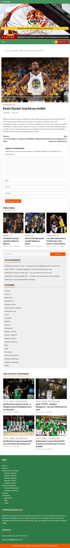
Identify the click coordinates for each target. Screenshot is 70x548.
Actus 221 (8, 294)
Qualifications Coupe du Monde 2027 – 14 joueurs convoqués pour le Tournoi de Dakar (32, 276)
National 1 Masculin (11, 335)
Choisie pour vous (7, 104)
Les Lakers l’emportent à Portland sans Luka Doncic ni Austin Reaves (56, 241)
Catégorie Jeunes (10, 304)
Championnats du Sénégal (13, 308)
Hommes (7, 325)
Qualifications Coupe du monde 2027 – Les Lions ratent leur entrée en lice (28, 273)
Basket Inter (8, 298)
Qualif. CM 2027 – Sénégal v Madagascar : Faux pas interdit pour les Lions (28, 269)
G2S (56, 546)
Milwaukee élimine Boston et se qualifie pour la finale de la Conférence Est (51, 138)
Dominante (6, 235)
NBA (14, 104)
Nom (7, 180)
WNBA (7, 365)
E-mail (7, 187)
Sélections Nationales (12, 362)
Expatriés (8, 321)
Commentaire (10, 154)
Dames (7, 315)
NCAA (6, 348)
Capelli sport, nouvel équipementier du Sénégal (20, 279)
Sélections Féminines (11, 355)
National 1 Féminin (10, 332)
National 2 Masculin (11, 342)
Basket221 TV (9, 301)
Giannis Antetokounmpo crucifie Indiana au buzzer (34, 241)
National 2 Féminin (10, 338)
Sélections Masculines (12, 359)
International (8, 328)
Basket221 (7, 113)
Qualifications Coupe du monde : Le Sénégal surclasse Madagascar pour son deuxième (32, 266)
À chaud (7, 291)
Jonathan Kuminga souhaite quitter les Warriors (11, 241)
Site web (8, 193)
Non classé (8, 352)
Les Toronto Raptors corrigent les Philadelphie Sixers (19, 138)
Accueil (4, 466)
